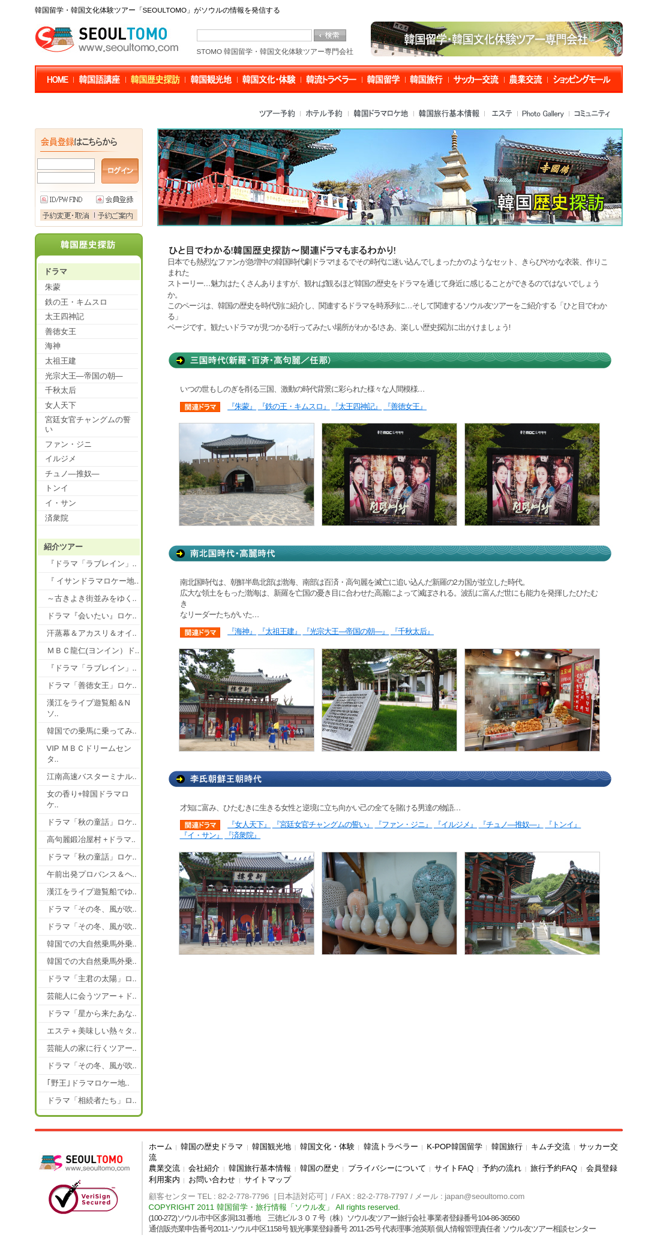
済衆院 (56, 517)
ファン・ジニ (68, 444)
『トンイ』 (563, 824)
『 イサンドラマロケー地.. (93, 580)
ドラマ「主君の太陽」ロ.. (92, 978)
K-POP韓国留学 (454, 1146)
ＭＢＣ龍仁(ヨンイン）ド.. (93, 650)
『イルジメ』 (455, 824)
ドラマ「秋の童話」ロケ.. (92, 822)
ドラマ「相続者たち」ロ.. (92, 1100)
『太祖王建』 (279, 631)
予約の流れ (501, 1168)
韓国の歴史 (319, 1168)
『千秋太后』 (412, 631)
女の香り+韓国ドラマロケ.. (88, 799)
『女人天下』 (249, 824)
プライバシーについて (387, 1168)
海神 (53, 345)
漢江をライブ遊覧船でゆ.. (92, 891)
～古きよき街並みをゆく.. (92, 598)
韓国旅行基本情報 (260, 1168)
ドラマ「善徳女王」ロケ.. (92, 685)
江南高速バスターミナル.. (92, 776)
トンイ (56, 487)
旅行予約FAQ (553, 1168)
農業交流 (164, 1168)
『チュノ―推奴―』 (511, 824)
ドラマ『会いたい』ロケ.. (92, 615)
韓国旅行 (507, 1146)
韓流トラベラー (391, 1146)
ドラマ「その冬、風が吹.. (92, 909)
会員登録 (601, 1168)
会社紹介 (204, 1168)
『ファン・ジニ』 (403, 824)
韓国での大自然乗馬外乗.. (92, 943)
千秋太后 (60, 390)
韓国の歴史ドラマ (212, 1146)
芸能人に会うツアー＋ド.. (92, 995)
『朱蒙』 (241, 406)
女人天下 (60, 405)
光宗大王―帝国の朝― (84, 375)
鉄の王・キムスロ (76, 302)
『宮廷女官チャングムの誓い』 (322, 824)
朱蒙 (53, 287)
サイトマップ (267, 1179)
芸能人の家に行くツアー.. (92, 1048)
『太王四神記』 (356, 406)
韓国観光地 (271, 1146)
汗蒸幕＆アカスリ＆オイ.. (92, 633)
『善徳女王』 (405, 406)
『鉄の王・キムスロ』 (294, 406)
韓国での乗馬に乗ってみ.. (92, 730)
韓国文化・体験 (327, 1146)
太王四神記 (64, 316)
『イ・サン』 (201, 835)
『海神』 (241, 631)
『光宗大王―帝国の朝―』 (345, 631)
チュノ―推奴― (72, 473)
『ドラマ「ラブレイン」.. (92, 563)
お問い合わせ (211, 1179)
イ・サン (60, 502)
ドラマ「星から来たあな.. (92, 1013)
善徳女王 (60, 331)
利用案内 (164, 1179)
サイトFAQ (453, 1168)
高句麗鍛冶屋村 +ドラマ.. (91, 839)
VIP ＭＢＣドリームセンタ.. (89, 754)
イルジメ (60, 458)
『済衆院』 (242, 835)
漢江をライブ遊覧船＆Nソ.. (88, 708)
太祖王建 (60, 360)
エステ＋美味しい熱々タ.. (92, 1030)
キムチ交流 (550, 1146)
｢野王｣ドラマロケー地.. (88, 1082)
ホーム (160, 1146)
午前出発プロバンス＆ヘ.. (92, 874)
